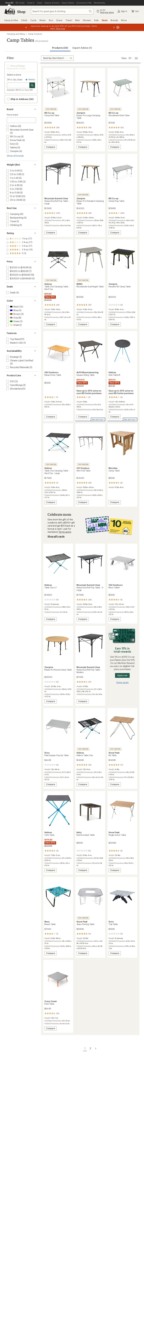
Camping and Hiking (16, 34)
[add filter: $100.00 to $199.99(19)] (18, 274)
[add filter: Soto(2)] (10, 143)
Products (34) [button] (60, 47)
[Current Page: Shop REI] (9, 3)
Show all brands (15, 155)
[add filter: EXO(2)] (10, 381)
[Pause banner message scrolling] (118, 27)
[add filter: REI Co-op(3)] (13, 136)
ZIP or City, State (14, 79)
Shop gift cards (56, 536)
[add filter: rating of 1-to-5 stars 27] (19, 253)
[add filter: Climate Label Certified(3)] (19, 360)
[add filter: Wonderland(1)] (14, 388)
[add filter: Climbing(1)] (12, 225)
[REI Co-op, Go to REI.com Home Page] (9, 11)
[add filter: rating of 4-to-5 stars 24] (19, 242)
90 (136, 57)
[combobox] (62, 11)
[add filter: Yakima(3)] (11, 147)
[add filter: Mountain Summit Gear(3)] (20, 129)
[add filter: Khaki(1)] (12, 325)
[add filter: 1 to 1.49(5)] (12, 178)
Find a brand (12, 114)
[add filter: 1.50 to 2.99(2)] (14, 181)
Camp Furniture (35, 34)
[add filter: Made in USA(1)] (14, 342)
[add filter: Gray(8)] (12, 317)
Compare (50, 147)
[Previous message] (26, 27)
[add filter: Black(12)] (12, 306)
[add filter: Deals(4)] (10, 292)
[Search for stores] (32, 85)
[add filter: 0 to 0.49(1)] (13, 170)
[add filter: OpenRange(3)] (14, 385)
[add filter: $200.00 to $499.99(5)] (18, 278)
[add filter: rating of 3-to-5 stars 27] (19, 246)
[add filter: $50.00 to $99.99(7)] (17, 271)
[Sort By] (57, 58)
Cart (135, 11)
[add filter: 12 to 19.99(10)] (13, 196)
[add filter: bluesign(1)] (12, 356)
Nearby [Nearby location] (30, 79)
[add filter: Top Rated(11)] (13, 339)
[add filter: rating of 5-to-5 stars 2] (19, 239)
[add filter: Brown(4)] (13, 314)
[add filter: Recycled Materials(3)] (17, 367)
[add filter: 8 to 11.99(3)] (12, 192)
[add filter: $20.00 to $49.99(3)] (17, 267)
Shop (21, 12)
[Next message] (114, 27)
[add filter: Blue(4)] (12, 310)
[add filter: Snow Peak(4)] (14, 140)
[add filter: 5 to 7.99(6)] (12, 188)
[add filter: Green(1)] (13, 321)
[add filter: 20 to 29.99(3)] (14, 199)
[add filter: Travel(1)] (11, 221)
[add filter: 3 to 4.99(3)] (12, 185)
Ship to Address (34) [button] (20, 99)
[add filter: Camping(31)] (12, 214)
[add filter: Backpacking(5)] (14, 217)
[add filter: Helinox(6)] (12, 126)
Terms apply (64, 531)
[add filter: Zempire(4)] (12, 151)
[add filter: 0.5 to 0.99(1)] (13, 174)
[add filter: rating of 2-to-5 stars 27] (19, 250)
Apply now (122, 675)
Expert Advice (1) (82, 47)
